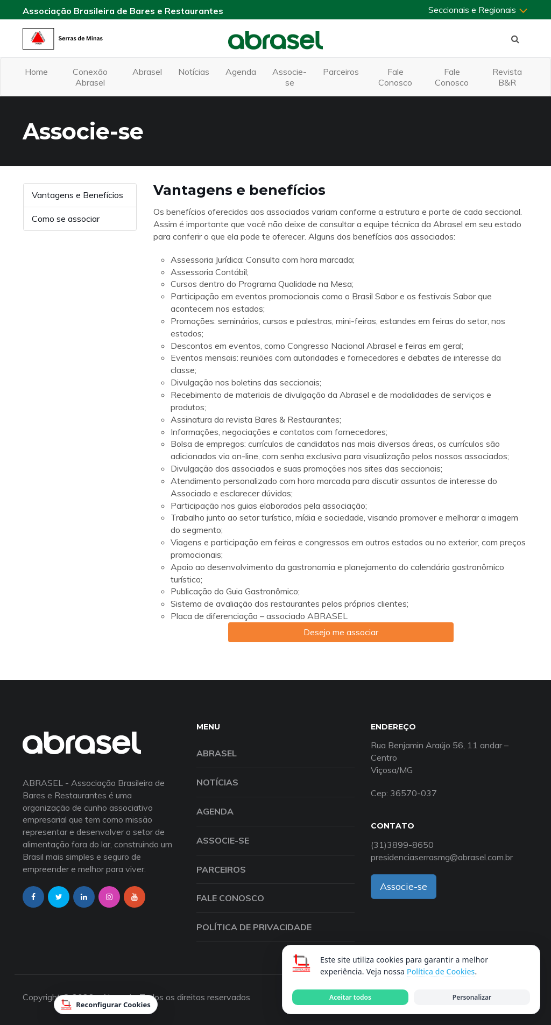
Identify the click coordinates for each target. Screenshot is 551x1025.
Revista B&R (507, 77)
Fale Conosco (395, 77)
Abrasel (147, 71)
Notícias (193, 71)
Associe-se (289, 77)
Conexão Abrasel (90, 77)
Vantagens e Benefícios (77, 194)
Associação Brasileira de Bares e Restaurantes (123, 10)
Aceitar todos (350, 997)
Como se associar (66, 218)
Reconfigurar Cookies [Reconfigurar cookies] (106, 1004)
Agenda (240, 71)
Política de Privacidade (254, 927)
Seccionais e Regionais (478, 9)
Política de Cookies (441, 971)
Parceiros (341, 71)
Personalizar (472, 997)
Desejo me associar (340, 632)
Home (36, 71)
